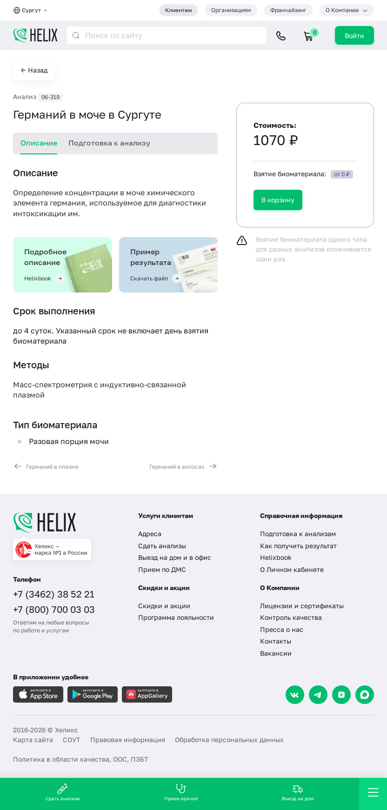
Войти (354, 36)
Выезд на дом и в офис (174, 557)
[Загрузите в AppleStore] (38, 694)
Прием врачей (181, 792)
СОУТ (71, 740)
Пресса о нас (281, 629)
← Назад (34, 70)
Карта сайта (33, 740)
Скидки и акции (164, 606)
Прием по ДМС (162, 569)
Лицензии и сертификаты (302, 606)
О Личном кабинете (292, 569)
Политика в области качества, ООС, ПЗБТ (80, 759)
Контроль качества (291, 617)
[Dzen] (341, 694)
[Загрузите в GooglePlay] (92, 694)
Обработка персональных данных (229, 740)
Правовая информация (127, 740)
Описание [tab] (38, 142)
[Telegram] (318, 694)
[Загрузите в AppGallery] (147, 694)
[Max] (364, 694)
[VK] (295, 694)
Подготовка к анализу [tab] (109, 142)
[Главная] (68, 522)
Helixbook (276, 557)
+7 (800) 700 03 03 (54, 609)
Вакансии (276, 653)
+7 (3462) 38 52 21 (53, 593)
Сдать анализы (162, 546)
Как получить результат (298, 546)
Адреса (149, 534)
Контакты (275, 641)
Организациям (231, 10)
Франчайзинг (288, 10)
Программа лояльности (176, 617)
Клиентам (178, 10)
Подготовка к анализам (298, 534)
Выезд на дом (298, 792)
